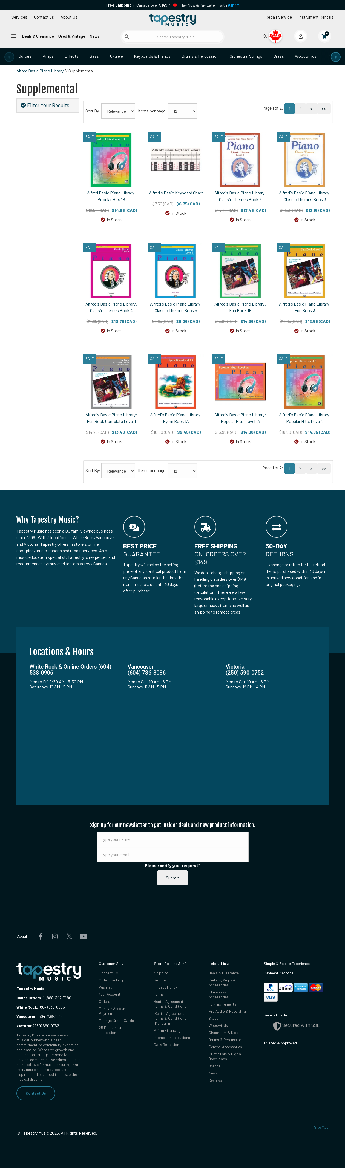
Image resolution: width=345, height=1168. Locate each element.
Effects (72, 56)
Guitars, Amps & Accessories (222, 982)
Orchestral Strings (246, 56)
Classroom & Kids (223, 1032)
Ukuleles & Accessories (219, 994)
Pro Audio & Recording (227, 1011)
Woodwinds (306, 56)
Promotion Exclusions (172, 1037)
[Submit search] (127, 36)
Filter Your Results (45, 105)
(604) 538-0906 (40, 1007)
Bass (94, 56)
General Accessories (225, 1046)
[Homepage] (172, 20)
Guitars (25, 56)
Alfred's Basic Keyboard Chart (176, 192)
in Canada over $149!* (137, 5)
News (94, 36)
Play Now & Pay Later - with (210, 5)
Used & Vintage (71, 36)
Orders (104, 1001)
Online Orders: (29, 997)
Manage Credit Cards (116, 1020)
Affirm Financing (167, 1030)
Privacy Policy (165, 987)
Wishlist (105, 987)
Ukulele (116, 56)
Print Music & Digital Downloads (225, 1056)
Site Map (321, 1127)
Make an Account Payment (113, 1011)
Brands (214, 1066)
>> (324, 108)
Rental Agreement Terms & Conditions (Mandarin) (170, 1018)
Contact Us (36, 1093)
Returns (160, 980)
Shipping (161, 973)
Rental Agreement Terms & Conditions (170, 1004)
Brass (278, 56)
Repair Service (278, 16)
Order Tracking (111, 980)
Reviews (215, 1080)
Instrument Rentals (316, 16)
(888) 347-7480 (58, 997)
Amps (48, 56)
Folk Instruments (222, 1004)
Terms (159, 994)
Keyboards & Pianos (152, 56)
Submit (172, 877)
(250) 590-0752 (37, 1025)
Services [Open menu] (19, 16)
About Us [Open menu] (69, 16)
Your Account (109, 994)
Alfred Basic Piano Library (40, 70)
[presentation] (9, 57)
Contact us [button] (44, 16)
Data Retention (166, 1044)
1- (44, 997)
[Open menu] (14, 36)
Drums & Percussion (200, 56)
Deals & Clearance (38, 36)
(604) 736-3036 (39, 1016)
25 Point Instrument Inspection (115, 1030)
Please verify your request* (172, 865)
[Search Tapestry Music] (172, 37)
